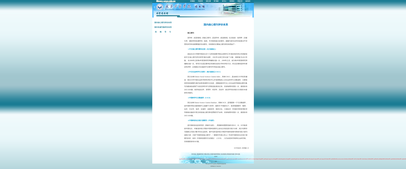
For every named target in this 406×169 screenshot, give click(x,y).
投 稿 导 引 (163, 32)
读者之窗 (208, 1)
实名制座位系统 (225, 154)
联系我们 (232, 1)
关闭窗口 (245, 148)
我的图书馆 (200, 154)
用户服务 (216, 1)
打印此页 (238, 148)
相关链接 (232, 154)
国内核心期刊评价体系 (163, 23)
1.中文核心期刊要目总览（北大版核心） (202, 49)
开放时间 (200, 1)
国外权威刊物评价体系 (163, 27)
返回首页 (247, 1)
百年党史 (193, 154)
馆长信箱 (237, 154)
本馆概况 (192, 1)
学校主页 (240, 1)
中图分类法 (207, 154)
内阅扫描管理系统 (215, 154)
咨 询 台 (224, 1)
